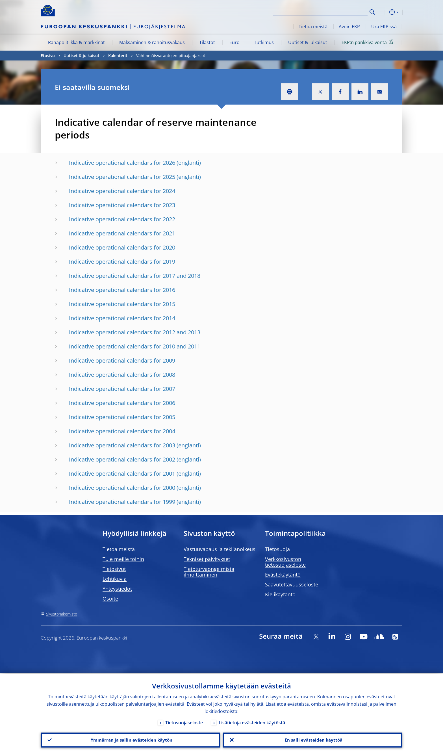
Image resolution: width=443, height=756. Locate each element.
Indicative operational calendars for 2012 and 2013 (134, 332)
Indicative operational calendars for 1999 (122, 502)
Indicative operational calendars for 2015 (122, 304)
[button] (382, 12)
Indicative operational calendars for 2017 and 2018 (134, 276)
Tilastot (207, 42)
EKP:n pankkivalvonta (368, 42)
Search (372, 12)
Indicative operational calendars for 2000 (122, 487)
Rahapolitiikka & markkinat (76, 42)
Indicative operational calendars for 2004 (122, 431)
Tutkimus (264, 42)
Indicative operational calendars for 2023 (122, 205)
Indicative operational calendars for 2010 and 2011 (134, 346)
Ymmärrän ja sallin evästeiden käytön (130, 739)
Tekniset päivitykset (207, 559)
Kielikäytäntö (280, 594)
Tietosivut (114, 569)
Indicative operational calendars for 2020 (122, 247)
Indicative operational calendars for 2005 (122, 417)
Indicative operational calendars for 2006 (122, 403)
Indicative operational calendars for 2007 (122, 389)
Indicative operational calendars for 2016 (122, 290)
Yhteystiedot (117, 588)
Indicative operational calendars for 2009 (122, 360)
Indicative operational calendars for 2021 (122, 233)
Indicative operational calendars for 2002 (122, 459)
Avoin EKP (349, 26)
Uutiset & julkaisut (307, 42)
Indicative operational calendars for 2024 (122, 191)
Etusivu (48, 55)
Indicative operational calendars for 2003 (122, 445)
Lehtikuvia (115, 578)
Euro (234, 42)
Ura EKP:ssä (384, 26)
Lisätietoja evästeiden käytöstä (252, 721)
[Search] (339, 11)
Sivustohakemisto (61, 614)
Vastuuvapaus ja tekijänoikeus (219, 549)
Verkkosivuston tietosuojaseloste (285, 562)
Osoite (110, 598)
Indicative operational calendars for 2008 (122, 374)
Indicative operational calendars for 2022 (122, 219)
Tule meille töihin (123, 559)
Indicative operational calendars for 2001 (122, 473)
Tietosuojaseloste (184, 721)
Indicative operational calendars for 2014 (122, 318)
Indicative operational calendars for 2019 (122, 261)
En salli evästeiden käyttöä (312, 739)
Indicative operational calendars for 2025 (122, 177)
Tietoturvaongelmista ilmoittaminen (209, 572)
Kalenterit (117, 55)
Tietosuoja (277, 549)
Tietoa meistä (313, 26)
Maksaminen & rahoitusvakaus (152, 42)
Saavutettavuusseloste (291, 584)
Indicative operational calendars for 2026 (122, 162)
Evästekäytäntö (283, 574)
